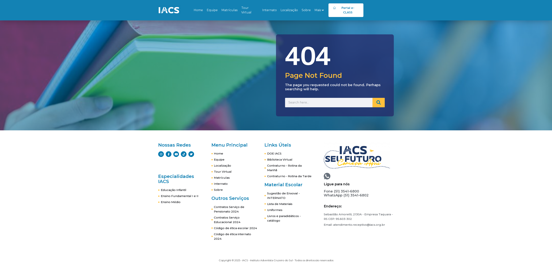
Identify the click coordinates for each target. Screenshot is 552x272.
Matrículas (229, 10)
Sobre (306, 10)
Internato (269, 10)
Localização (289, 10)
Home (198, 10)
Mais (319, 10)
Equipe (212, 10)
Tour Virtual (246, 10)
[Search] (378, 102)
